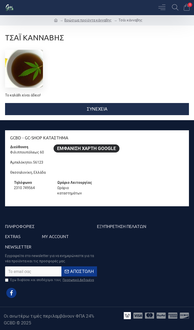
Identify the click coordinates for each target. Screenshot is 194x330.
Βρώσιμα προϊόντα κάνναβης (88, 20)
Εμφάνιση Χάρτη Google (86, 148)
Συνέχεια (97, 109)
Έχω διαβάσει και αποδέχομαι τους (50, 280)
